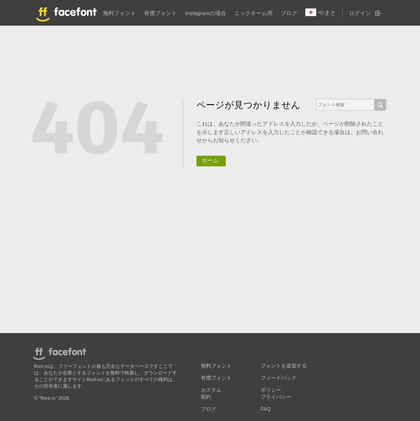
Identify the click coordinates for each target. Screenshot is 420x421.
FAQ (265, 409)
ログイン (360, 13)
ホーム (210, 160)
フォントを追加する (284, 366)
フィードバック (278, 378)
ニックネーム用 (253, 13)
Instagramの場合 (205, 13)
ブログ (289, 13)
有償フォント (160, 13)
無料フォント (119, 13)
